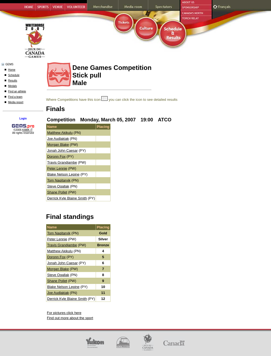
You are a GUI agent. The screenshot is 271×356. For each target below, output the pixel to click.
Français (225, 6)
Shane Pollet (57, 192)
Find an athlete (17, 91)
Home (11, 69)
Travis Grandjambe (62, 162)
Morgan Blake (58, 145)
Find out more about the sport (70, 318)
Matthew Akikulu (60, 133)
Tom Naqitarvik (58, 180)
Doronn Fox (56, 156)
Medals (12, 86)
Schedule (14, 75)
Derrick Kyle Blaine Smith (67, 198)
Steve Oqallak (58, 186)
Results (12, 80)
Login (23, 118)
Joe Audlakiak (58, 139)
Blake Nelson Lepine (63, 174)
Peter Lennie (57, 168)
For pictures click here (64, 313)
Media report (15, 102)
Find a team (15, 96)
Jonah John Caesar (62, 150)
